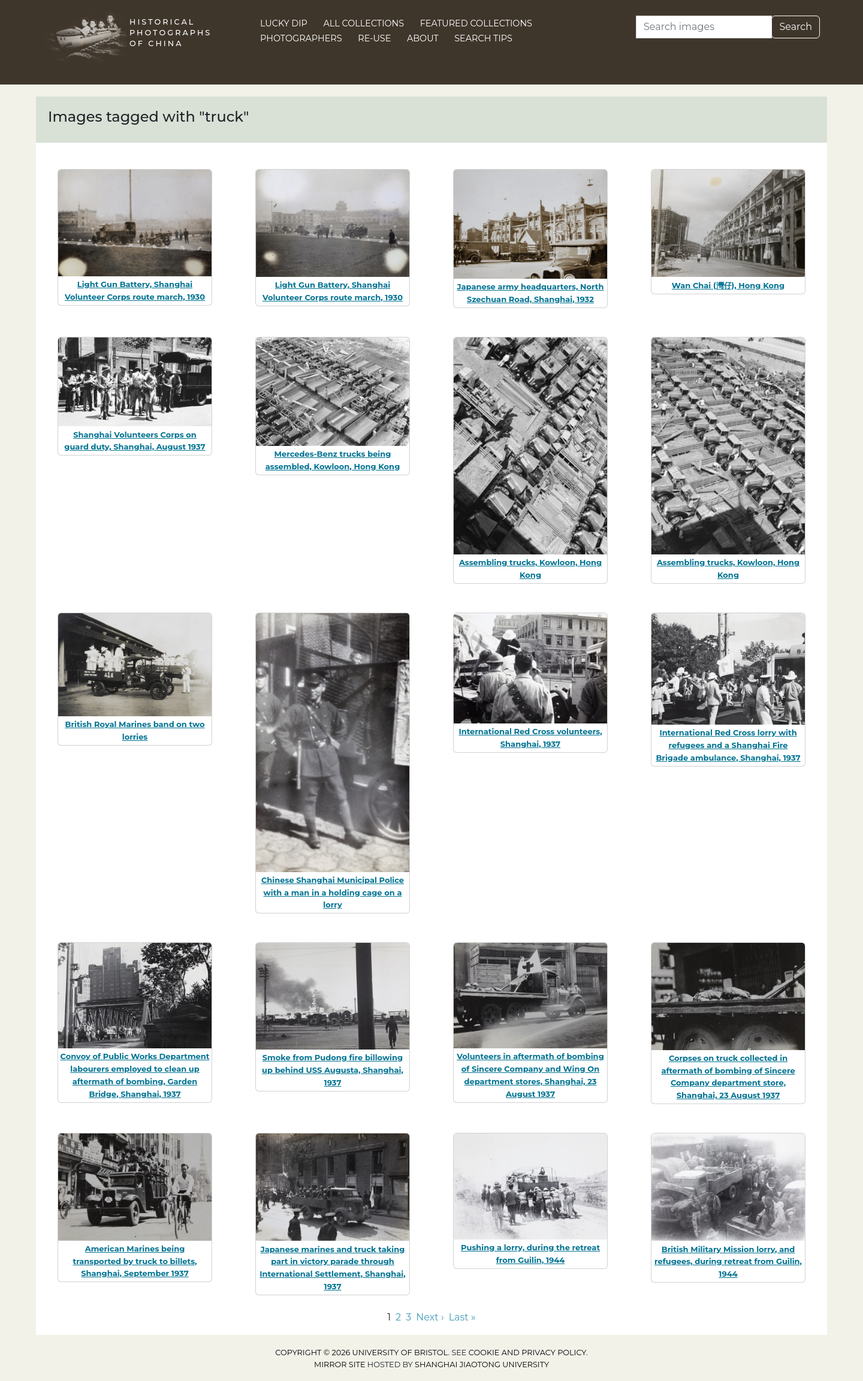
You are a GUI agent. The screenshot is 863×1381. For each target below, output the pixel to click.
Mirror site (340, 1364)
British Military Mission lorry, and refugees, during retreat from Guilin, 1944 (728, 1261)
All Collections (364, 23)
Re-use (374, 38)
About (423, 38)
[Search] (704, 27)
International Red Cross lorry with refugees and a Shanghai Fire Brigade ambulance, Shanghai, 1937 (728, 745)
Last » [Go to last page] (462, 1317)
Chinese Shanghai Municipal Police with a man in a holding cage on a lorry (332, 892)
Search (795, 26)
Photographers (301, 38)
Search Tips (483, 38)
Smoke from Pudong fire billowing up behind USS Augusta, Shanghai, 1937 (332, 1070)
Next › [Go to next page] (429, 1317)
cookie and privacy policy (527, 1352)
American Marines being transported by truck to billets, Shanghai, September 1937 (135, 1261)
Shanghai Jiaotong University (482, 1364)
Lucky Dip (283, 23)
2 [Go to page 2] (398, 1317)
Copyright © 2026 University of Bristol (361, 1352)
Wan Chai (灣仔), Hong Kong (728, 285)
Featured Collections (476, 23)
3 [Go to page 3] (408, 1317)
